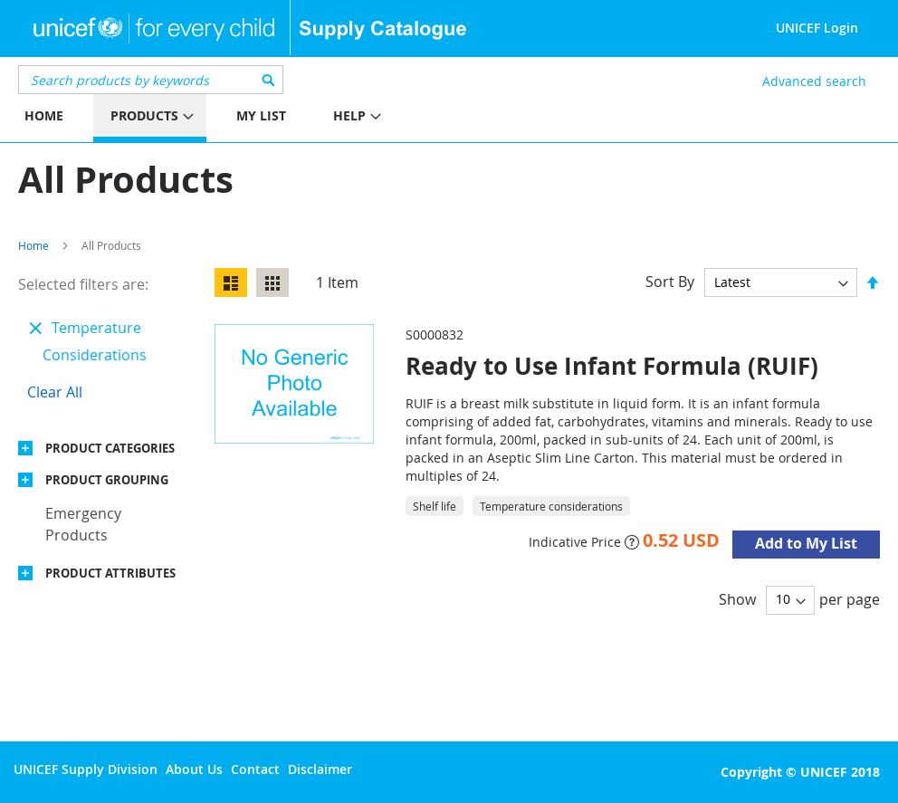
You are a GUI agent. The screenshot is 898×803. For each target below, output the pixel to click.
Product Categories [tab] (110, 448)
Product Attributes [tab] (110, 573)
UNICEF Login (817, 27)
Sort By (669, 282)
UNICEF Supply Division (86, 769)
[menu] (224, 118)
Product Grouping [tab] (106, 480)
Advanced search (814, 81)
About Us (194, 769)
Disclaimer (320, 769)
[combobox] (150, 79)
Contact (255, 769)
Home (33, 245)
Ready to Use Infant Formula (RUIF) (612, 365)
